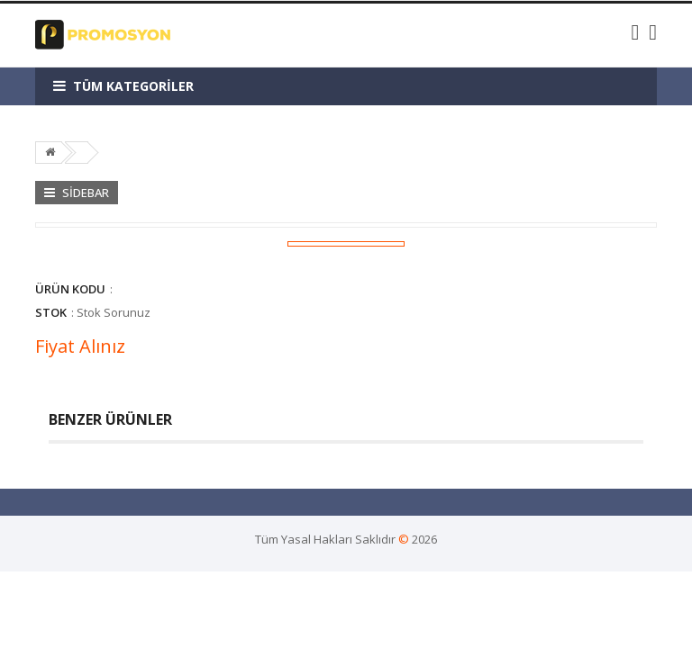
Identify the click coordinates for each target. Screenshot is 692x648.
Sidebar (76, 192)
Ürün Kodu (70, 289)
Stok (51, 312)
